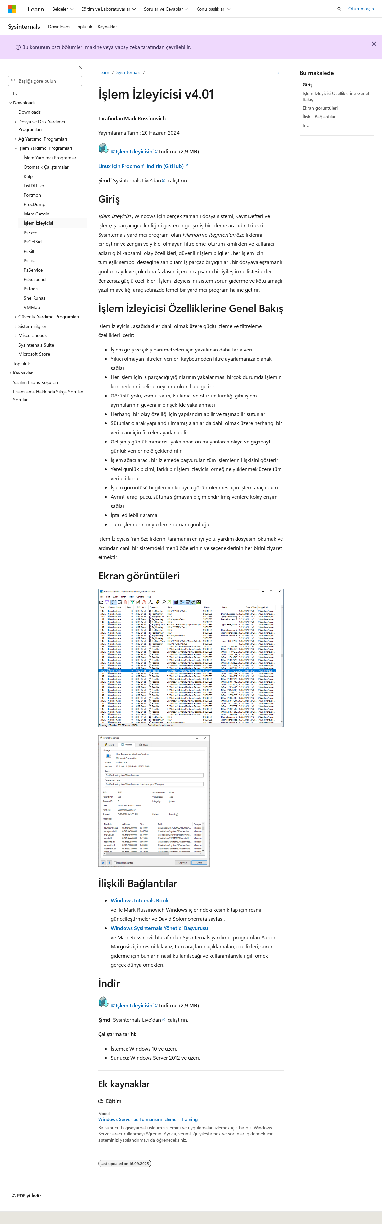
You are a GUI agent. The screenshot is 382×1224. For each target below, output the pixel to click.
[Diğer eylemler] (278, 72)
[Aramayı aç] (339, 9)
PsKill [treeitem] (29, 251)
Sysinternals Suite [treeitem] (36, 345)
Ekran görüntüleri (320, 108)
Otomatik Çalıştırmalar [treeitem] (46, 167)
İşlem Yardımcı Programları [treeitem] (50, 157)
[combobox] (45, 81)
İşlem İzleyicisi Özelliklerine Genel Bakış (336, 96)
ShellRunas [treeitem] (34, 298)
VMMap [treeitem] (32, 307)
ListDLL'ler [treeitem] (34, 185)
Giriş (307, 84)
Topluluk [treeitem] (21, 363)
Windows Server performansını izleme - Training (148, 1119)
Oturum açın (361, 8)
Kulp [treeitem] (28, 176)
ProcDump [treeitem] (34, 204)
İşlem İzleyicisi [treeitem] (38, 223)
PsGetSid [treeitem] (33, 241)
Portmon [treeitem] (32, 195)
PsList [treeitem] (29, 260)
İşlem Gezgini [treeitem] (37, 214)
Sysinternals (128, 72)
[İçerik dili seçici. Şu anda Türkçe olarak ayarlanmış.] (21, 1214)
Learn (103, 72)
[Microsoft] (12, 9)
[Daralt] (80, 67)
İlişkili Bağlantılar (319, 116)
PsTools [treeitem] (31, 288)
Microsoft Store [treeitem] (34, 354)
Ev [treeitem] (15, 93)
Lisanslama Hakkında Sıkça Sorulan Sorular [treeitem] (48, 395)
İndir (307, 125)
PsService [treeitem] (33, 270)
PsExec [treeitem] (30, 232)
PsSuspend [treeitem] (35, 279)
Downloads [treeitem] (29, 112)
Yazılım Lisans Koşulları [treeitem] (35, 382)
